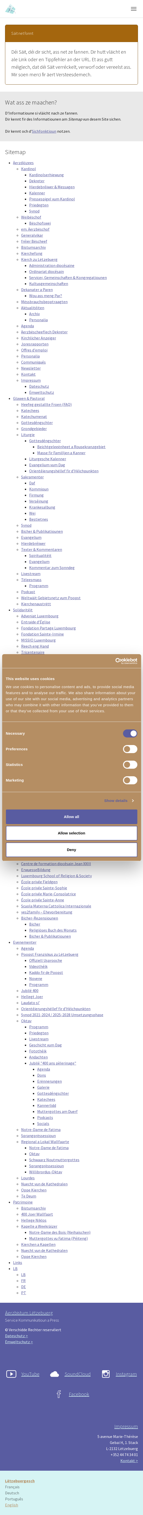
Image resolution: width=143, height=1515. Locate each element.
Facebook (79, 1394)
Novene (35, 978)
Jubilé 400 (29, 990)
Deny (71, 850)
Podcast (28, 591)
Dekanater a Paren (37, 289)
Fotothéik (37, 1050)
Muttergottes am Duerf (57, 1111)
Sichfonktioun (44, 131)
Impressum (31, 380)
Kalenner (37, 192)
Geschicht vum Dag (45, 1044)
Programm (38, 585)
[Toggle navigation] (133, 9)
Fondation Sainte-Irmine (42, 634)
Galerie (43, 1087)
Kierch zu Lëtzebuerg (39, 259)
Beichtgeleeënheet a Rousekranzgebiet (71, 446)
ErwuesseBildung (36, 869)
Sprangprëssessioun (38, 1135)
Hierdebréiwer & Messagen (52, 186)
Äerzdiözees (23, 162)
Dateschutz (39, 386)
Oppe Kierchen (33, 1189)
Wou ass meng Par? (45, 295)
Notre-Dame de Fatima (41, 1129)
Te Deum (28, 1196)
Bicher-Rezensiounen (39, 918)
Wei (32, 513)
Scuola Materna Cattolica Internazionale (56, 905)
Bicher (34, 924)
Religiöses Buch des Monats (53, 930)
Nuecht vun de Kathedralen (44, 1183)
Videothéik (38, 966)
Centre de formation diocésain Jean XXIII (56, 863)
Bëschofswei (40, 223)
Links (17, 1262)
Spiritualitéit (40, 555)
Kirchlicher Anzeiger (38, 337)
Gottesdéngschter (37, 422)
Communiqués (33, 362)
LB (15, 1268)
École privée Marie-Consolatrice (48, 893)
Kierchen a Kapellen (38, 1244)
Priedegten (39, 204)
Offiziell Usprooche (45, 960)
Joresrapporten (35, 343)
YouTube (30, 1374)
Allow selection (71, 833)
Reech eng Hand (35, 646)
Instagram (126, 1374)
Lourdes (28, 1177)
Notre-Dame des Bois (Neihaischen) (59, 1232)
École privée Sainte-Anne (42, 899)
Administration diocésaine (51, 265)
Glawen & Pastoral (29, 398)
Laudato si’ (30, 1002)
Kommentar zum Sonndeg (52, 567)
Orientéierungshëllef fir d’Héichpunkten (64, 470)
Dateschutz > (16, 1335)
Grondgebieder (34, 428)
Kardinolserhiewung (46, 174)
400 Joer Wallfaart (37, 1214)
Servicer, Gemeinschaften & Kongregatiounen (68, 277)
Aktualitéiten (32, 307)
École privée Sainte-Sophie (44, 887)
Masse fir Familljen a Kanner (61, 452)
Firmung (36, 495)
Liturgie (28, 434)
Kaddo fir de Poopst (46, 972)
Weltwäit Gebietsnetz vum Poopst (51, 597)
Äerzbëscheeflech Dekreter (44, 331)
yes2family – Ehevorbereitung (46, 911)
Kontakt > (129, 1460)
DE (23, 1286)
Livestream (30, 573)
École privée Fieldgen (39, 881)
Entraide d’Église (35, 621)
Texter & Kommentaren (41, 549)
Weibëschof (31, 217)
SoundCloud (78, 1374)
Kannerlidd (46, 1105)
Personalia (38, 319)
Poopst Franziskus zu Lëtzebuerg (49, 954)
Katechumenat (34, 416)
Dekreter (36, 180)
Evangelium (31, 537)
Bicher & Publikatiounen (42, 531)
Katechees (30, 410)
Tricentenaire (32, 652)
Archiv (34, 313)
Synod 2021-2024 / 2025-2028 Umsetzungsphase (62, 1014)
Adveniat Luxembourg (40, 615)
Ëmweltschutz (41, 392)
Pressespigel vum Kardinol (52, 198)
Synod (34, 211)
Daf (32, 482)
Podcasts (45, 1117)
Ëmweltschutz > (19, 1341)
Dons (41, 1075)
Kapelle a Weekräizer (39, 1226)
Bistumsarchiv (33, 247)
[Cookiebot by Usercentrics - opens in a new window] (115, 661)
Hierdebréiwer (33, 543)
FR (23, 1280)
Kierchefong (31, 253)
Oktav (26, 1020)
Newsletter (31, 368)
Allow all (71, 817)
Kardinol (28, 168)
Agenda (27, 325)
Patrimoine (23, 1202)
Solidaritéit (23, 609)
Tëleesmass (31, 579)
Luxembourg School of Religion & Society (56, 875)
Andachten (38, 1057)
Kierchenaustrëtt (36, 603)
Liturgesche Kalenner (47, 458)
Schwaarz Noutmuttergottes (54, 1159)
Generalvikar (32, 235)
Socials (43, 1123)
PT (23, 1292)
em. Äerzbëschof (35, 229)
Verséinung (38, 501)
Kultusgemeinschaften (48, 283)
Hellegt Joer (32, 996)
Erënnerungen (49, 1081)
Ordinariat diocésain (46, 271)
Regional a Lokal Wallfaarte (45, 1141)
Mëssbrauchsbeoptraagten (44, 301)
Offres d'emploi (34, 350)
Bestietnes (38, 519)
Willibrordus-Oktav (45, 1171)
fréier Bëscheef (34, 241)
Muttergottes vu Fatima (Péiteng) (58, 1238)
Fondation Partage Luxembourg (48, 627)
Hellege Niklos (33, 1220)
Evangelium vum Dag (47, 464)
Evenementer (24, 942)
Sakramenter (32, 476)
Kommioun (39, 488)
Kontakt (28, 374)
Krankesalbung (42, 507)
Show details (116, 800)
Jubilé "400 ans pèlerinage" (52, 1063)
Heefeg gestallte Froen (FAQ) (46, 404)
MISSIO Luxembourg (38, 640)
